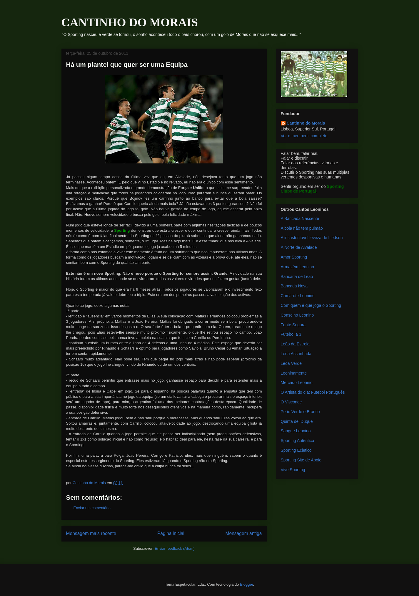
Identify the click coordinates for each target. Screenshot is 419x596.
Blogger (246, 584)
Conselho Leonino (297, 315)
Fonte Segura (293, 324)
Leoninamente (294, 373)
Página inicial (170, 533)
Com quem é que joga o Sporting (311, 305)
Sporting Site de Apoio (301, 460)
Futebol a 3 (291, 334)
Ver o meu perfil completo (304, 135)
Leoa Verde (291, 363)
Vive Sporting (293, 469)
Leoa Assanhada (296, 353)
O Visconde (291, 402)
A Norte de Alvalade (299, 247)
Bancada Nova (294, 286)
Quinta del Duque (297, 421)
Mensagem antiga (244, 533)
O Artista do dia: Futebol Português (313, 392)
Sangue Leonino (296, 430)
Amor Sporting (294, 257)
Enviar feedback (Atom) (175, 548)
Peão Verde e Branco (300, 411)
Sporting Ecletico (296, 450)
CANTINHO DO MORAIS (129, 22)
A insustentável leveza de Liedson (312, 237)
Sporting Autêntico (297, 440)
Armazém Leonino (297, 266)
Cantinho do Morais (306, 123)
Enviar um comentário (92, 508)
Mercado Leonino (297, 382)
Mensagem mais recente (91, 533)
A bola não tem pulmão (302, 228)
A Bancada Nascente (300, 218)
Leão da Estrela (295, 344)
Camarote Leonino (298, 295)
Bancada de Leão (297, 276)
